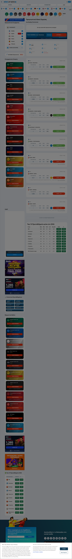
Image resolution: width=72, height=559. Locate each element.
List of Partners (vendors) (38, 552)
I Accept (64, 548)
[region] (36, 551)
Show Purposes (64, 552)
